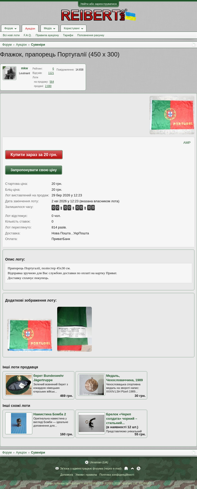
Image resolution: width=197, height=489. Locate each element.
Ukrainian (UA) (99, 462)
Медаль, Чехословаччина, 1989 (124, 378)
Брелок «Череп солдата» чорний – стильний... (121, 418)
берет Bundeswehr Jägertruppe (48, 378)
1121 (51, 73)
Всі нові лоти (11, 35)
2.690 (48, 86)
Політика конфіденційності (117, 474)
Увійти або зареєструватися (98, 3)
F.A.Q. (28, 35)
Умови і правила (86, 474)
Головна (126, 468)
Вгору (132, 468)
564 (52, 81)
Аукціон (30, 28)
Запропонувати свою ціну (34, 170)
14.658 (79, 69)
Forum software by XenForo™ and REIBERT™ (98, 483)
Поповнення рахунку (90, 35)
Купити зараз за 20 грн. (34, 154)
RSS (138, 468)
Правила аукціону (47, 35)
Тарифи (68, 35)
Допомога (66, 474)
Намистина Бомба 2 (49, 414)
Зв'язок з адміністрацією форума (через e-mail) (91, 468)
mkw (24, 68)
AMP (187, 143)
